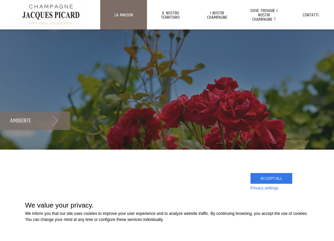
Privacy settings (265, 188)
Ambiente (20, 120)
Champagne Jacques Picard (51, 14)
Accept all (271, 178)
